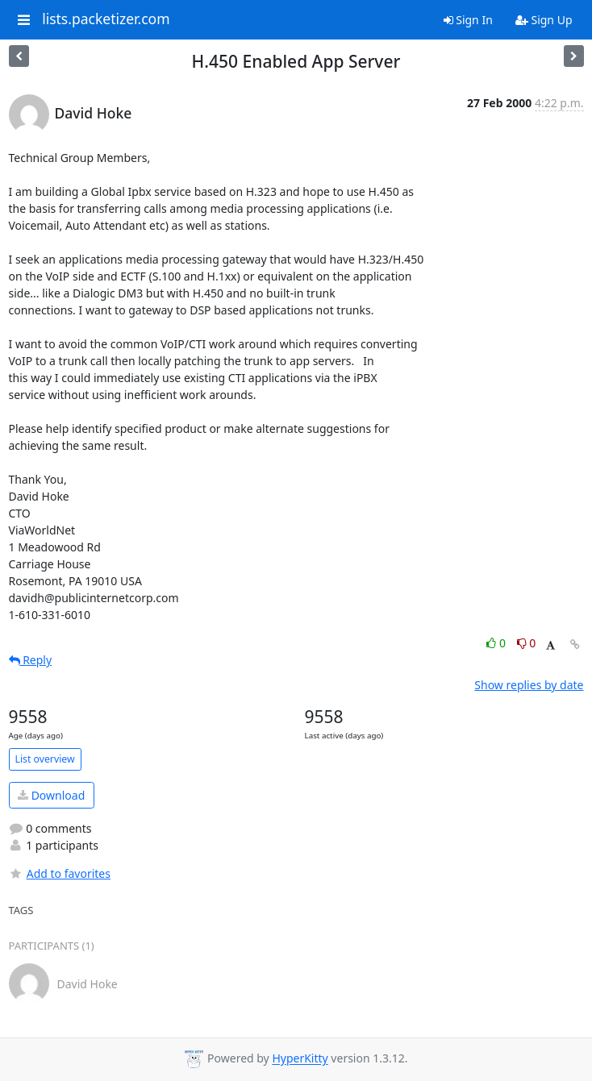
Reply (30, 659)
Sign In (468, 19)
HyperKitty (299, 1058)
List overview (45, 759)
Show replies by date (528, 684)
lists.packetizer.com (105, 19)
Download (51, 795)
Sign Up (544, 19)
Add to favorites (59, 873)
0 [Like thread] (497, 643)
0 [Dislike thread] (526, 643)
